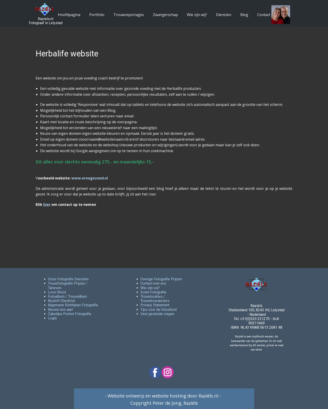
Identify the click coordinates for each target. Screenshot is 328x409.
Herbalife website (67, 53)
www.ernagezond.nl (89, 178)
